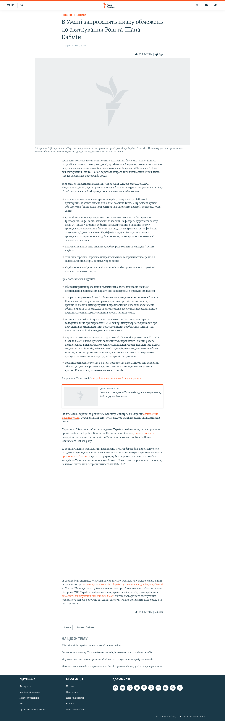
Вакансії (70, 704)
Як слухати (25, 686)
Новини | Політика (74, 15)
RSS (21, 704)
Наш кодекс (72, 692)
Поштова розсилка (29, 698)
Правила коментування (32, 709)
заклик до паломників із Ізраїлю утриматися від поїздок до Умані (123, 584)
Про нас (70, 686)
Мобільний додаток (30, 692)
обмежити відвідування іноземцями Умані (88, 596)
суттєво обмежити (143, 433)
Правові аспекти (75, 698)
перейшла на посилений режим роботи (117, 378)
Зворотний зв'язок (76, 709)
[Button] (143, 54)
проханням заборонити (76, 456)
